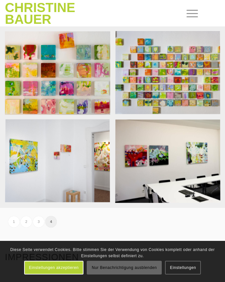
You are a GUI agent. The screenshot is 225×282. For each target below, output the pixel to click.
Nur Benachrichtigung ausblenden (124, 267)
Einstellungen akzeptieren (54, 267)
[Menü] (187, 14)
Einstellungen (183, 267)
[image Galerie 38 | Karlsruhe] (60, 164)
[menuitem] (187, 14)
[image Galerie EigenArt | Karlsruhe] (60, 75)
